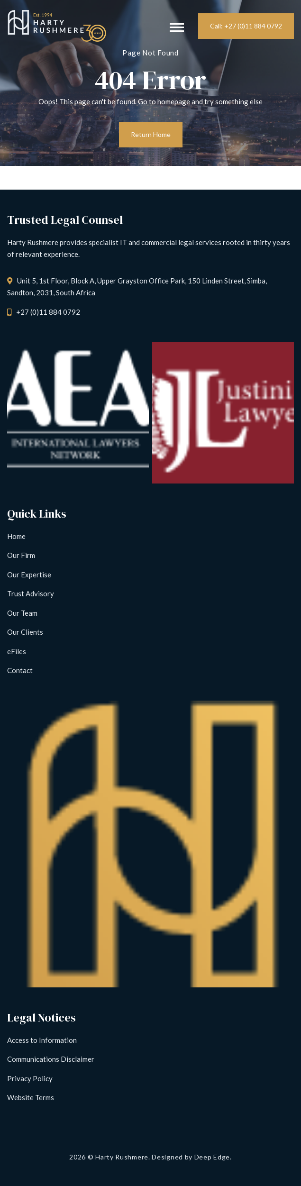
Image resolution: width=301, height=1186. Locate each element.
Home (16, 536)
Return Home (151, 134)
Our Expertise (29, 574)
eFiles (16, 651)
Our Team (22, 613)
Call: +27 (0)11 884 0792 (246, 26)
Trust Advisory (30, 593)
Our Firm (21, 555)
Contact (20, 670)
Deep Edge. (213, 1157)
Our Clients (25, 632)
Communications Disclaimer (50, 1059)
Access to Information (42, 1040)
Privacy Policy (30, 1078)
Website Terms (30, 1097)
